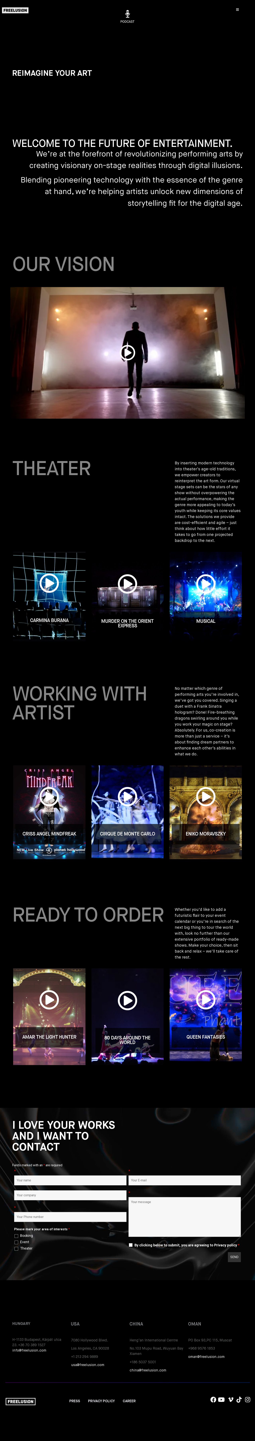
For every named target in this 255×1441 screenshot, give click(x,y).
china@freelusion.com (148, 1370)
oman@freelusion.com (206, 1357)
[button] (127, 353)
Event (24, 1242)
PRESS (74, 1401)
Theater (26, 1248)
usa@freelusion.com (87, 1365)
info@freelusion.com (29, 1350)
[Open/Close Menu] (237, 9)
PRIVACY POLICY (101, 1401)
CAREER (129, 1401)
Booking (26, 1236)
